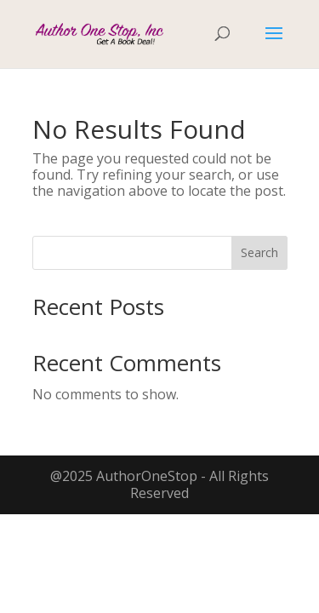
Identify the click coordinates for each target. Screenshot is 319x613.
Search (259, 252)
